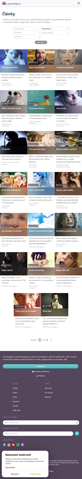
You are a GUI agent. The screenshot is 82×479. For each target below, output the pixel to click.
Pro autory (49, 392)
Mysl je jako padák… (65, 190)
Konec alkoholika (36, 190)
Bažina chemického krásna (41, 231)
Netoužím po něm (10, 67)
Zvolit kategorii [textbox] (19, 29)
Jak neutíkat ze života (11, 231)
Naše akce (17, 410)
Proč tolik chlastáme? (11, 190)
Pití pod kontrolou (37, 149)
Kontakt (48, 397)
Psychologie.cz (11, 3)
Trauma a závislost (65, 67)
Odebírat (77, 433)
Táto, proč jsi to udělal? (25, 311)
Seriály (15, 406)
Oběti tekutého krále (11, 108)
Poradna (16, 401)
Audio (15, 392)
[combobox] (27, 29)
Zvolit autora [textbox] (18, 32)
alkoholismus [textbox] (46, 29)
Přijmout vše (35, 474)
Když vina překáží (37, 67)
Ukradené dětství (37, 108)
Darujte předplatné (40, 371)
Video (15, 397)
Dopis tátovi (7, 270)
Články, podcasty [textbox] (47, 32)
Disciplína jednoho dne (66, 231)
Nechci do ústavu (36, 270)
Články (15, 388)
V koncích (6, 149)
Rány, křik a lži (62, 270)
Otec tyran (61, 108)
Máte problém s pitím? (66, 149)
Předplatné (40, 366)
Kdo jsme (48, 388)
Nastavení (15, 474)
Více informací (10, 467)
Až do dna (47, 311)
